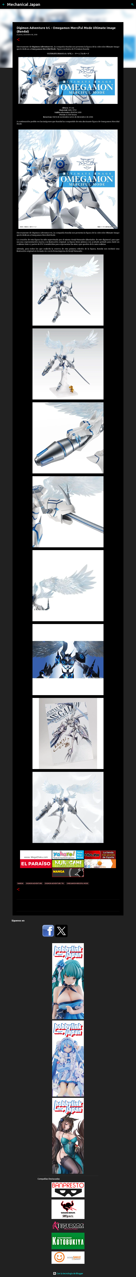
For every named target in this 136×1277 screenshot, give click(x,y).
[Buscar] (132, 4)
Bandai (20, 883)
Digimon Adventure (34, 883)
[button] (18, 40)
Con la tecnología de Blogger (68, 1273)
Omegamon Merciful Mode (77, 883)
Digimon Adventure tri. (54, 883)
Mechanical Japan (23, 4)
